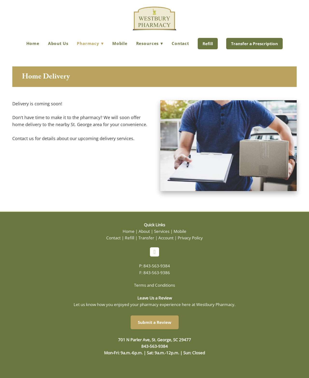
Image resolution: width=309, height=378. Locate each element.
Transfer (146, 238)
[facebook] (154, 252)
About (144, 231)
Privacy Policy (190, 238)
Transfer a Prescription (254, 44)
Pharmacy (90, 43)
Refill (208, 44)
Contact (180, 43)
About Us (58, 43)
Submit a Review (154, 322)
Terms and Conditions (154, 285)
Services (161, 231)
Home (32, 43)
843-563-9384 (156, 266)
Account (166, 238)
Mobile (119, 43)
